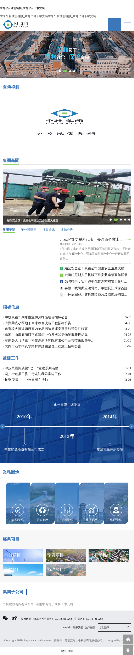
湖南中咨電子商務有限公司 (54, 604)
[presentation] (2, 426)
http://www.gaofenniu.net (38, 640)
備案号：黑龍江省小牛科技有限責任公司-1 (79, 640)
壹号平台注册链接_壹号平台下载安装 (22, 8)
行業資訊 (48, 229)
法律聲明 (90, 627)
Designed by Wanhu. (117, 640)
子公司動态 (29, 229)
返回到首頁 (128, 639)
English (67, 627)
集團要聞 (9, 229)
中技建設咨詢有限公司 (18, 604)
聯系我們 (78, 627)
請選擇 (114, 627)
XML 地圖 (67, 651)
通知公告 (67, 229)
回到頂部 (128, 650)
